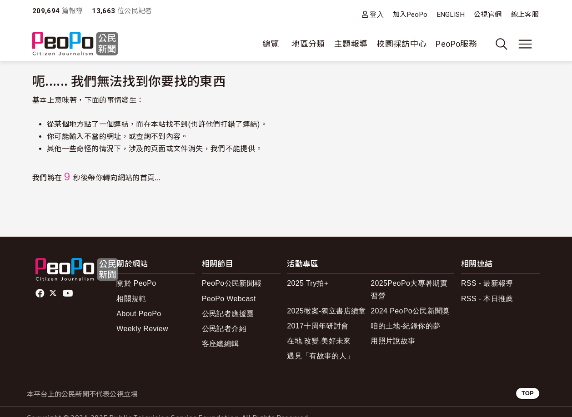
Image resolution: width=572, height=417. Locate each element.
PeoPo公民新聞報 (232, 283)
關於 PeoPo (136, 283)
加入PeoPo (410, 14)
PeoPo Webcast (229, 299)
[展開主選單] (525, 44)
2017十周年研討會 (317, 326)
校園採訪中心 (401, 44)
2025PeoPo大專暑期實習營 (409, 289)
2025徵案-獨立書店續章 (326, 311)
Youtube (69, 293)
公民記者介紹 (224, 329)
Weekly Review (142, 329)
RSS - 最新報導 (487, 283)
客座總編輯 (220, 344)
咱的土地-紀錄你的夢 (405, 326)
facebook (40, 293)
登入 (377, 14)
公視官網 (488, 14)
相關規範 (131, 299)
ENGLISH (451, 14)
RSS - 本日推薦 (487, 299)
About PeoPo (138, 314)
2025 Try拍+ (307, 283)
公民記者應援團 (228, 314)
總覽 (270, 44)
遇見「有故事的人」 (320, 356)
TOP (528, 393)
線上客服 (525, 14)
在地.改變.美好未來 (319, 341)
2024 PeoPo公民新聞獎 (410, 311)
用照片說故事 (393, 341)
